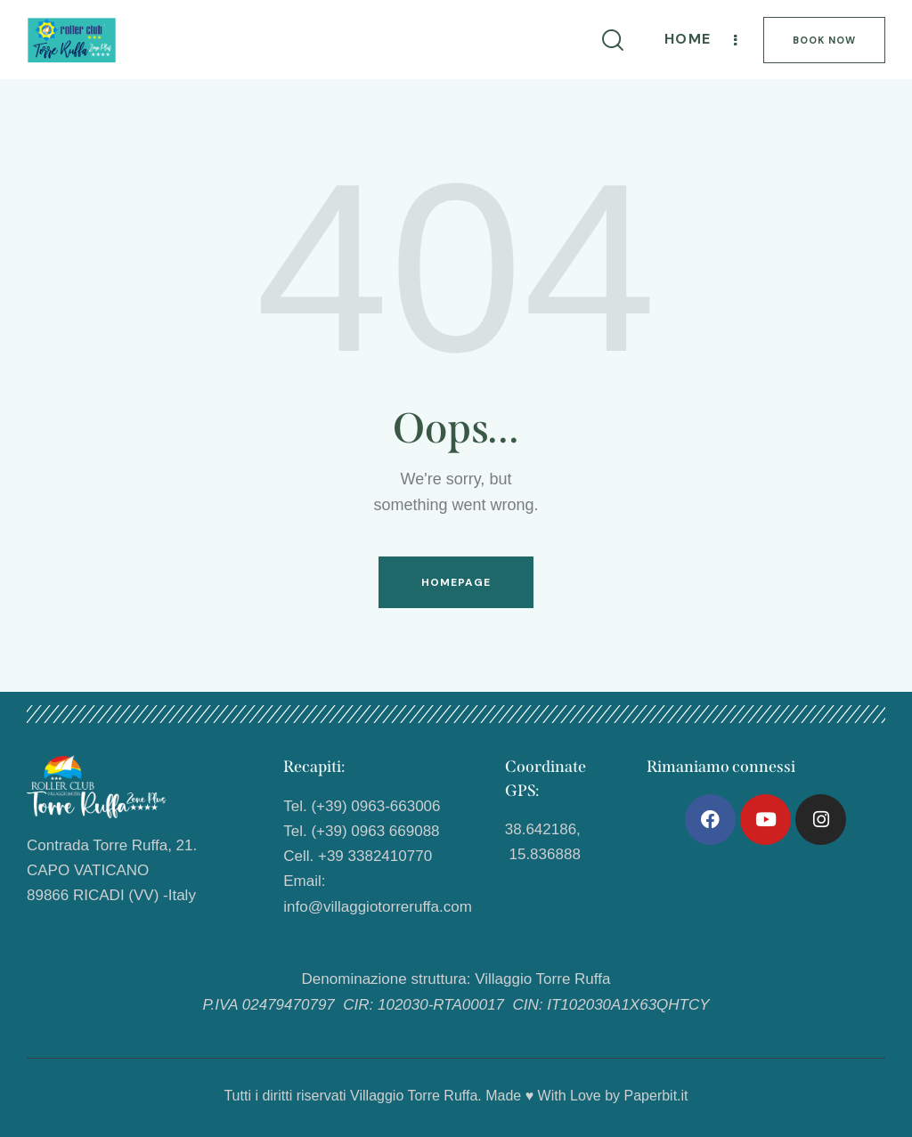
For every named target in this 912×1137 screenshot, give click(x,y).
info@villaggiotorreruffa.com (377, 906)
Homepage (456, 582)
